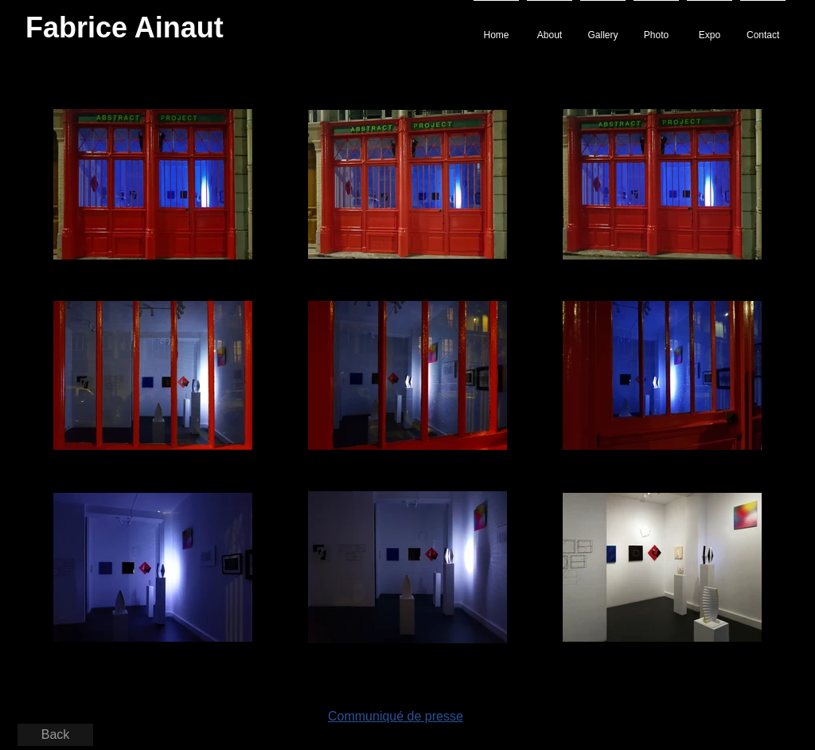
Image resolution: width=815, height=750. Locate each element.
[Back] (55, 735)
